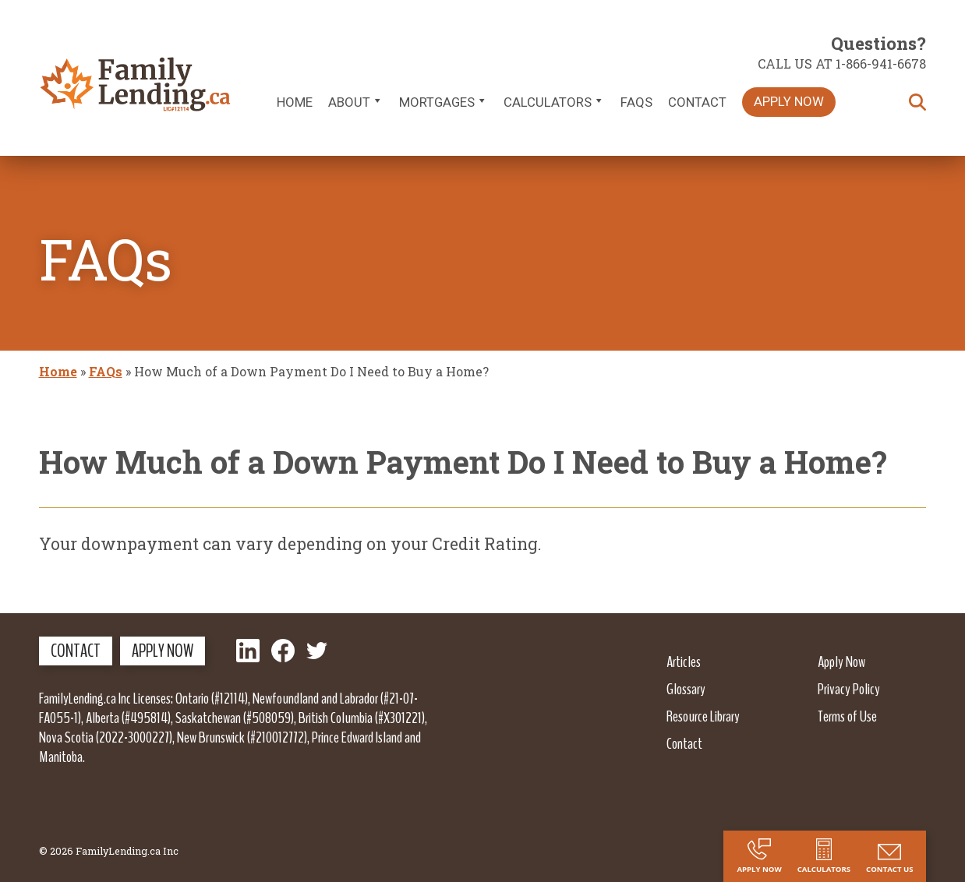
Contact (697, 102)
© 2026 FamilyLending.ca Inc (109, 851)
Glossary (685, 689)
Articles (683, 661)
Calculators (554, 102)
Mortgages (443, 102)
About (356, 102)
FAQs (636, 102)
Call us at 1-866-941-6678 (842, 63)
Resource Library (703, 716)
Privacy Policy (849, 689)
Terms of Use (847, 716)
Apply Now (789, 101)
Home (295, 102)
